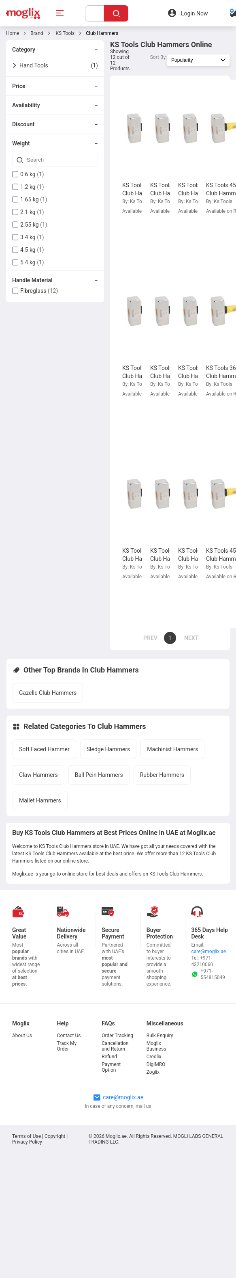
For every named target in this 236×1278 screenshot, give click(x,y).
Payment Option (111, 1067)
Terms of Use (27, 1136)
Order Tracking (117, 1035)
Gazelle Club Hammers (48, 693)
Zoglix (153, 1072)
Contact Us (69, 1035)
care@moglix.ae (208, 951)
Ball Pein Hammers (99, 775)
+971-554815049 (208, 974)
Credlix (154, 1057)
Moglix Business (156, 1046)
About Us (22, 1035)
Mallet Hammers (40, 800)
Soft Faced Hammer (44, 749)
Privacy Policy (27, 1142)
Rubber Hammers (162, 775)
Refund (109, 1057)
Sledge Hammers (108, 749)
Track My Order (67, 1046)
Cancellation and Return (115, 1046)
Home (12, 33)
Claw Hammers (38, 775)
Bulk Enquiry (160, 1035)
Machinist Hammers (172, 749)
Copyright (55, 1136)
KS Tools (65, 33)
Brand (36, 33)
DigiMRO (156, 1064)
